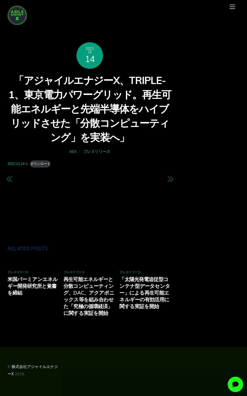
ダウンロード (40, 164)
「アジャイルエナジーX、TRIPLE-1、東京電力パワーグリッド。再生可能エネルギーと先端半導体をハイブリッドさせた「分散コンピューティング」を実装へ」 (89, 109)
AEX (72, 151)
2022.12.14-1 (17, 164)
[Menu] (232, 7)
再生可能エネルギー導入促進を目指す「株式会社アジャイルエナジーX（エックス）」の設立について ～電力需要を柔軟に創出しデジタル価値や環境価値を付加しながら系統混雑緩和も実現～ (50, 201)
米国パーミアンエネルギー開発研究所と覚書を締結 (32, 286)
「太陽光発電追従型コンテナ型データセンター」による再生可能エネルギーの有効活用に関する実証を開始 (144, 292)
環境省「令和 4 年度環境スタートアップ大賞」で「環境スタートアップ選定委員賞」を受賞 (129, 187)
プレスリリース (96, 151)
